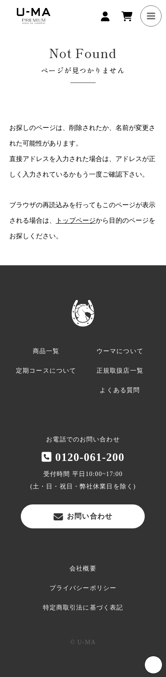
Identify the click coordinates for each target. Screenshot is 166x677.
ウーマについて (120, 351)
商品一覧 (46, 351)
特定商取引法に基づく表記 (83, 607)
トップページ (76, 220)
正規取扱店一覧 (120, 370)
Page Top (153, 665)
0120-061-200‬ (83, 457)
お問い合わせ (83, 516)
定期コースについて (46, 370)
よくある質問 (120, 390)
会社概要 (82, 568)
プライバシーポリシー (83, 588)
